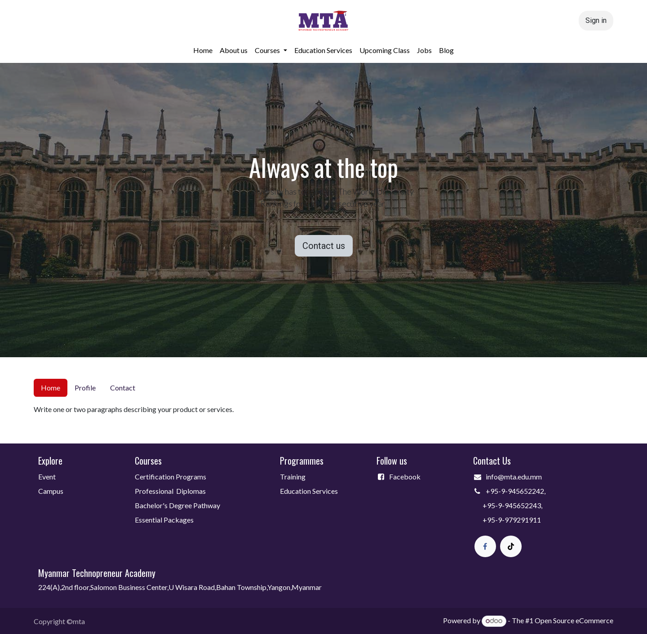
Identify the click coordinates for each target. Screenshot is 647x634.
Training (293, 476)
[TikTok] (511, 546)
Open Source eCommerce (574, 620)
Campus (50, 491)
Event (47, 476)
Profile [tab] (85, 387)
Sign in (596, 20)
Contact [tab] (122, 387)
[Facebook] (485, 546)
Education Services (309, 491)
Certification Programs (170, 476)
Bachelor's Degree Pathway (177, 505)
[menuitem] (203, 50)
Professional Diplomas (170, 491)
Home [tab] (50, 387)
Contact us (323, 245)
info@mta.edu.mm (514, 476)
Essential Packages (164, 519)
